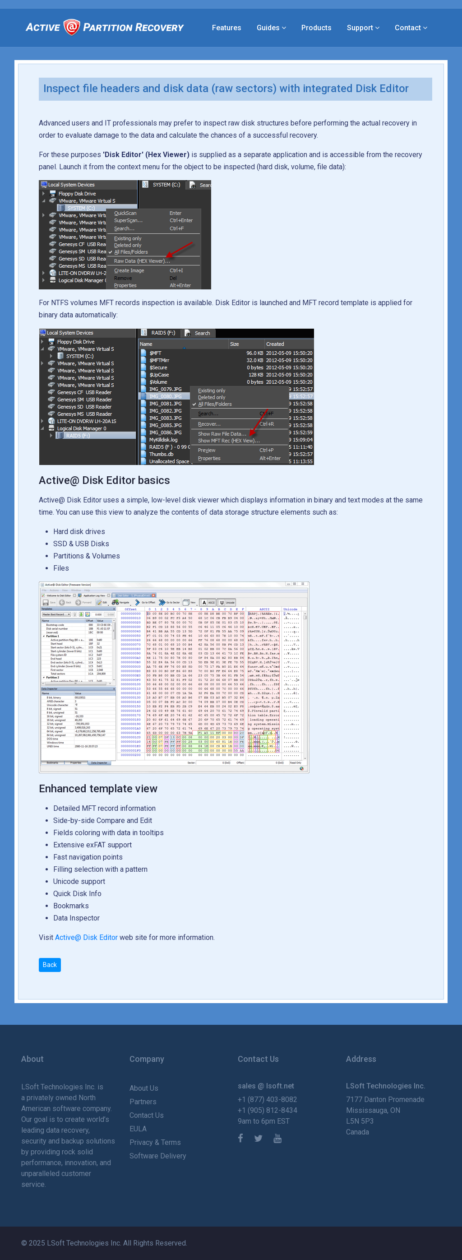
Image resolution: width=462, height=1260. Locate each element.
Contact (408, 27)
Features (226, 27)
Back (50, 964)
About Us (143, 1088)
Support (360, 27)
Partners (143, 1101)
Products (316, 27)
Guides (268, 27)
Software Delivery (157, 1156)
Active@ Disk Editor (86, 937)
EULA (138, 1129)
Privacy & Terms (155, 1142)
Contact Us (146, 1115)
